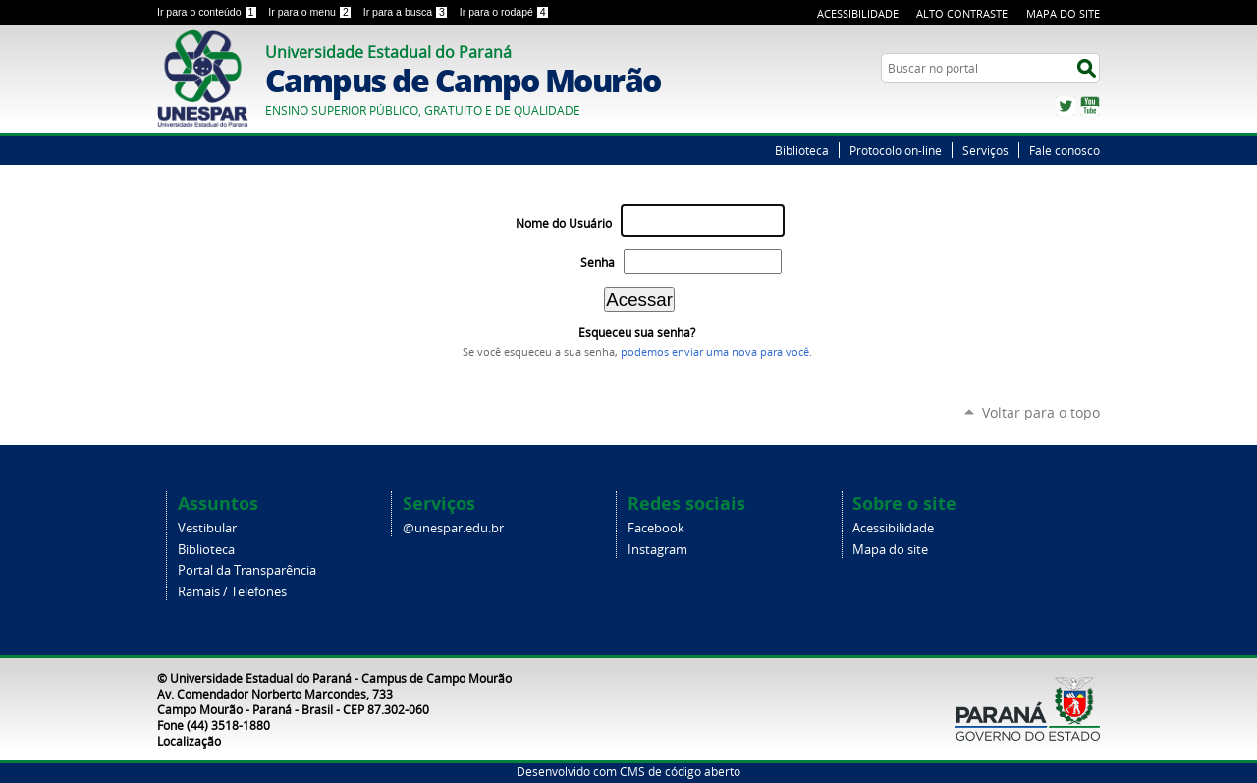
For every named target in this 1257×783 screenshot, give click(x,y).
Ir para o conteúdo (208, 12)
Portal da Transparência (247, 570)
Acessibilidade (858, 13)
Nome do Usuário (564, 223)
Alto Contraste (962, 13)
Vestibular (207, 528)
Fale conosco (1064, 150)
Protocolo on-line (895, 150)
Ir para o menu (311, 12)
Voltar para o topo (1041, 412)
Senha (597, 262)
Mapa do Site (1063, 13)
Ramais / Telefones (232, 592)
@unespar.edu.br (453, 528)
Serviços (985, 150)
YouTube (1090, 106)
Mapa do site (890, 549)
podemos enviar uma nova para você (715, 352)
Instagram (657, 549)
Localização (189, 741)
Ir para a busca (407, 12)
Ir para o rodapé (505, 12)
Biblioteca (802, 150)
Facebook (656, 528)
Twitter (1065, 106)
